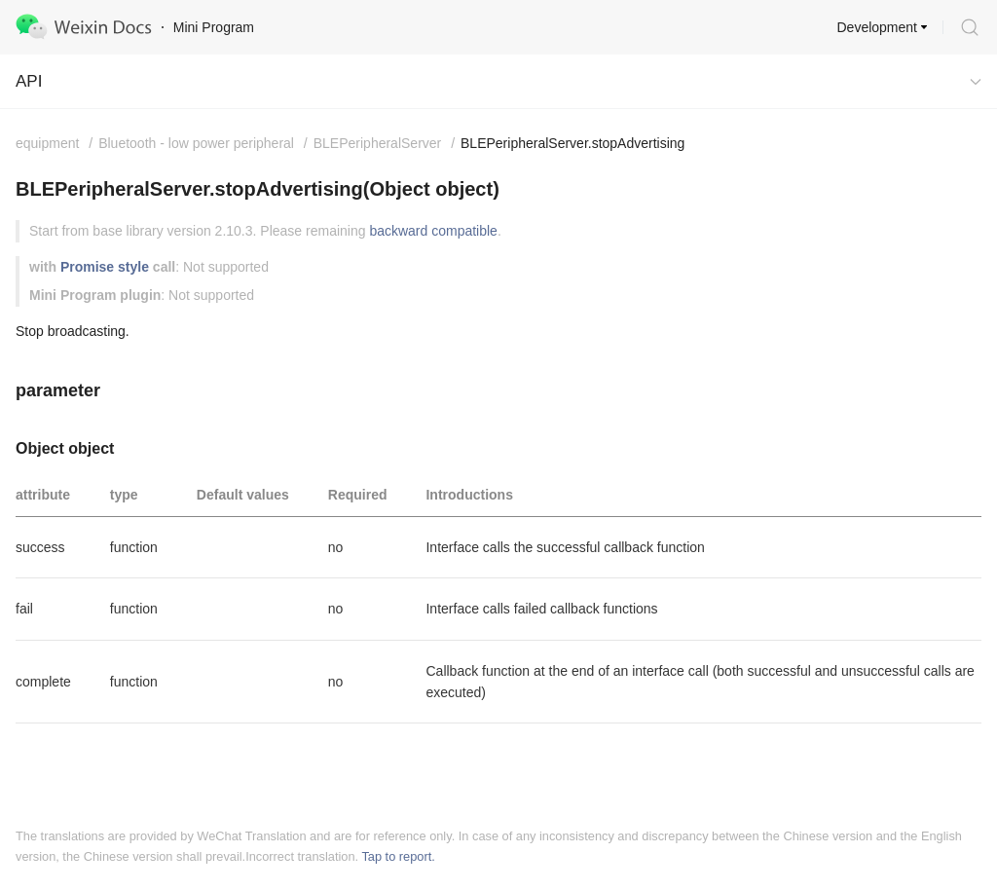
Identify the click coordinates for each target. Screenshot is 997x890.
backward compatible (433, 231)
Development (877, 27)
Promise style (104, 267)
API (29, 81)
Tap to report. (397, 856)
